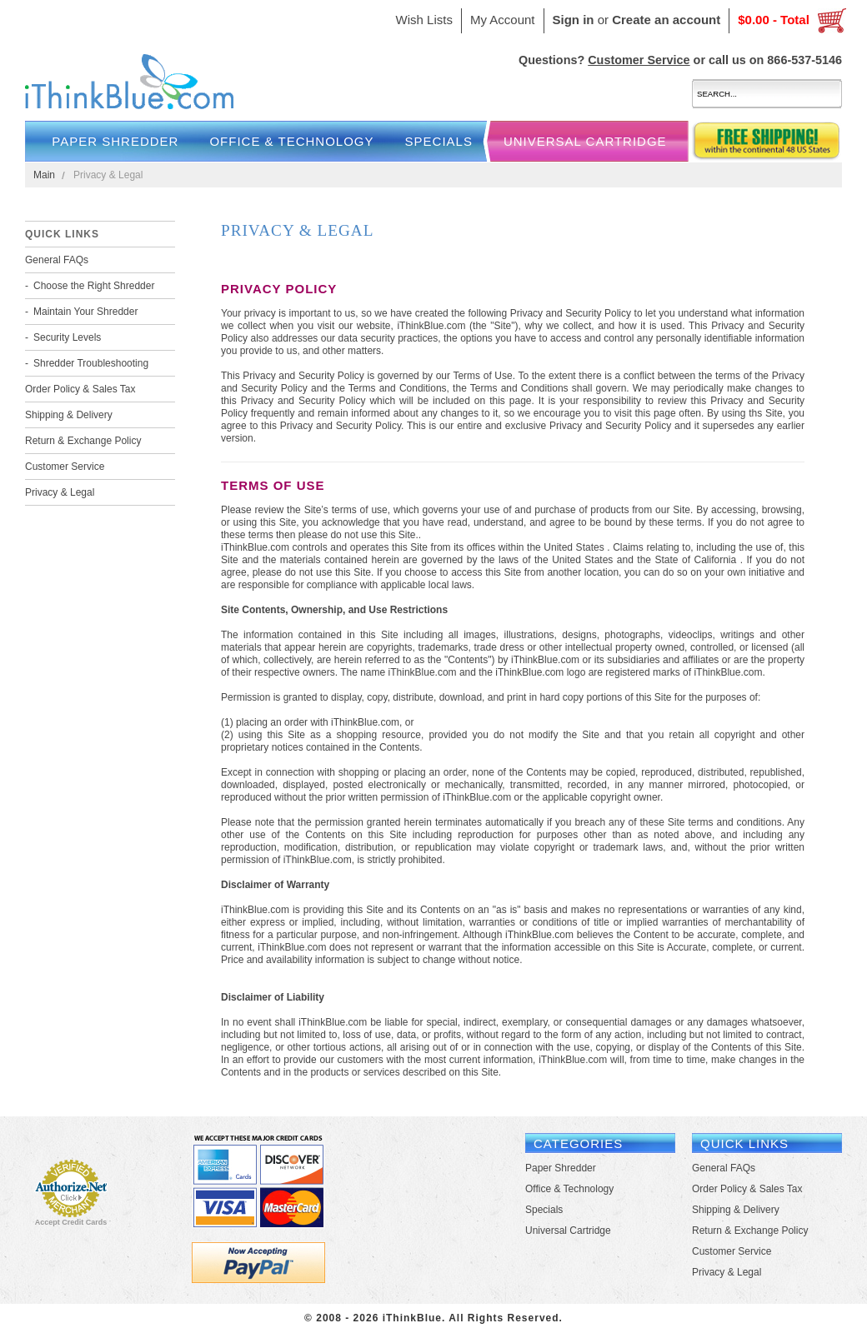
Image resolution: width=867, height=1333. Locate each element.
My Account (502, 19)
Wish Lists (424, 19)
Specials (439, 141)
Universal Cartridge (585, 141)
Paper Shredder (115, 141)
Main (44, 175)
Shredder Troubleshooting (90, 363)
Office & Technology (291, 141)
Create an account (666, 19)
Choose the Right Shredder (93, 286)
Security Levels (67, 337)
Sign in (573, 19)
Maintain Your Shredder (85, 311)
